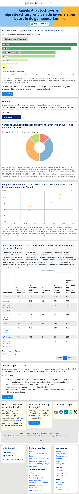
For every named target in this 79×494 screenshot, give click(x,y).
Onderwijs (33, 488)
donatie (16, 420)
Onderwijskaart (61, 473)
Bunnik (6, 297)
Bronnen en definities (64, 453)
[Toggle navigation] (51, 3)
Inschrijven (34, 423)
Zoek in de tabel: (59, 270)
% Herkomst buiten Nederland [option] (14, 39)
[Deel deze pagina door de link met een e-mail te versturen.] (56, 412)
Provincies (33, 461)
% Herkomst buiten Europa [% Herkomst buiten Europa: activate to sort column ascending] (58, 289)
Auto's (31, 473)
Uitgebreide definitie (11, 117)
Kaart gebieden (61, 470)
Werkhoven (7, 337)
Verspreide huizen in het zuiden (8, 317)
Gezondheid (34, 475)
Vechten (6, 301)
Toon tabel (7, 94)
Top (40, 441)
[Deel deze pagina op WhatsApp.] (70, 412)
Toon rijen (10, 353)
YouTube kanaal (62, 490)
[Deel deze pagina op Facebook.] (61, 412)
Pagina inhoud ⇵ (39, 23)
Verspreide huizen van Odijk (7, 330)
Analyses (59, 451)
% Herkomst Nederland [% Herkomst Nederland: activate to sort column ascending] (20, 290)
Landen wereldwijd (36, 463)
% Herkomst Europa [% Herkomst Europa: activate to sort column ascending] (46, 290)
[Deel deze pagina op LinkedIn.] (66, 412)
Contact (59, 485)
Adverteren (60, 482)
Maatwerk (59, 487)
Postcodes (33, 458)
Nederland (42, 461)
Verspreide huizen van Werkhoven (7, 343)
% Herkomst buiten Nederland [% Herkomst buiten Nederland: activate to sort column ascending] (33, 289)
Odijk (5, 323)
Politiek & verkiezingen (38, 490)
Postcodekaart (61, 475)
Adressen (33, 451)
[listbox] (15, 39)
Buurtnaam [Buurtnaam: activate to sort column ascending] (7, 292)
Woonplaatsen (43, 458)
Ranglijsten (7, 397)
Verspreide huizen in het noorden (8, 307)
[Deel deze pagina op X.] (75, 412)
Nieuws (58, 461)
